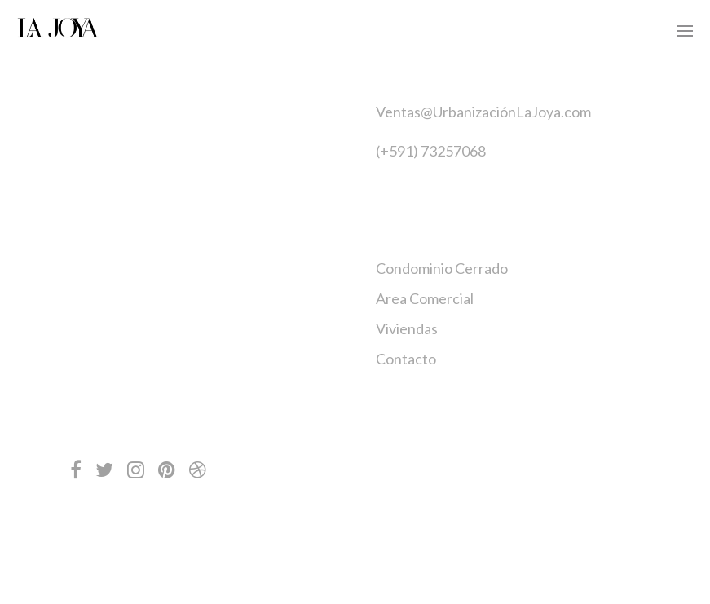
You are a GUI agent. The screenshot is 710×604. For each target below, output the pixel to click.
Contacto (406, 359)
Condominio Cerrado (442, 268)
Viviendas (407, 328)
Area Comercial (425, 298)
